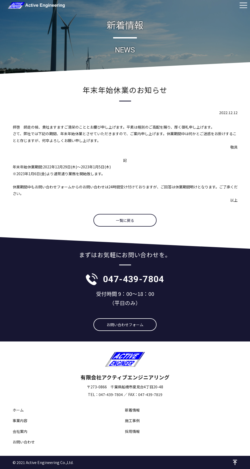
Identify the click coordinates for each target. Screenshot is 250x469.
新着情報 (132, 410)
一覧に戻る (125, 220)
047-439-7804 (133, 279)
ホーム (18, 410)
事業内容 (20, 420)
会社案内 (20, 431)
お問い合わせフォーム (125, 324)
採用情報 (132, 431)
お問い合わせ (24, 441)
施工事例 (132, 420)
